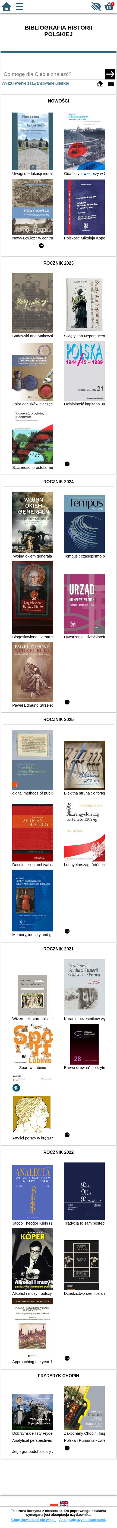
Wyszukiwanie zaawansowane (28, 83)
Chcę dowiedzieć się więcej (33, 1520)
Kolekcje (61, 83)
